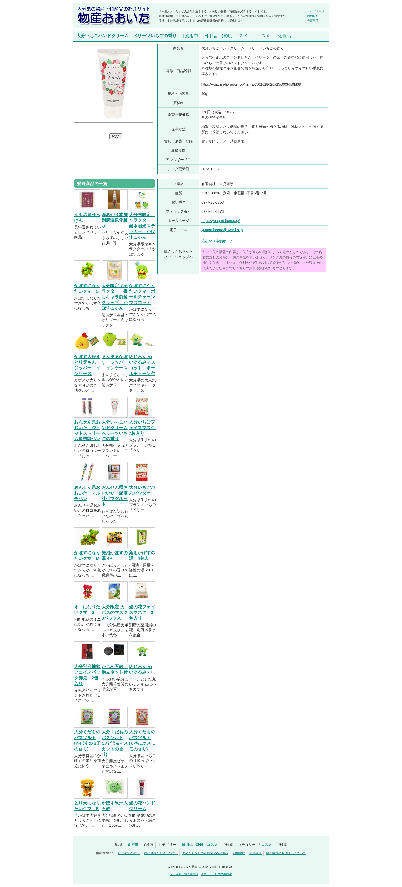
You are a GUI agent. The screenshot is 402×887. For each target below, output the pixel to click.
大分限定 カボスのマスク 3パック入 (117, 612)
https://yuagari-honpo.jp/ (220, 221)
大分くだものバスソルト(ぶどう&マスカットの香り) (115, 743)
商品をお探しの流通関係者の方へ (205, 853)
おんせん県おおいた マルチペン (87, 493)
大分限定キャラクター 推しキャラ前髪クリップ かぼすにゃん (115, 296)
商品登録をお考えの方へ (161, 853)
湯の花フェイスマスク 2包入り (142, 612)
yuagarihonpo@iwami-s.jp (222, 230)
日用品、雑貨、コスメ (226, 35)
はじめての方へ (129, 853)
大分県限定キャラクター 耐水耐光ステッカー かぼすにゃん (142, 225)
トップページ (315, 11)
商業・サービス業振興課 (216, 874)
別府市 (191, 35)
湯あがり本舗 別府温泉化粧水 (115, 220)
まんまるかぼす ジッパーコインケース (115, 362)
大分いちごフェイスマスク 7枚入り (144, 428)
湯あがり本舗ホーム (217, 241)
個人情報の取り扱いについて (286, 853)
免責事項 (312, 20)
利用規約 (312, 15)
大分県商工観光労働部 (184, 874)
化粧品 (284, 35)
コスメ (263, 35)
